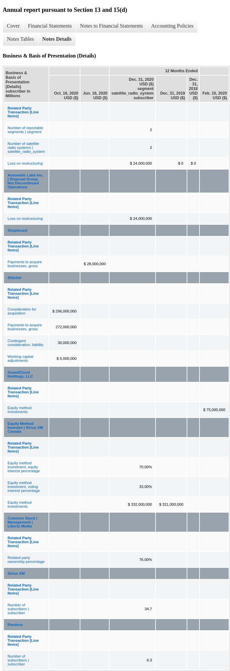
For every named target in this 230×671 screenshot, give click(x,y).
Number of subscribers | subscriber (18, 609)
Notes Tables (20, 39)
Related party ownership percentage (26, 560)
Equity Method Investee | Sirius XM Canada (25, 427)
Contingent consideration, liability (25, 343)
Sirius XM (16, 573)
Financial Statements (50, 26)
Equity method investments (20, 410)
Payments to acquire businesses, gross (25, 264)
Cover (13, 26)
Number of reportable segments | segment (25, 130)
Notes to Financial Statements (111, 26)
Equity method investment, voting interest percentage (24, 487)
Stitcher (15, 278)
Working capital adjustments (20, 358)
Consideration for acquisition (22, 311)
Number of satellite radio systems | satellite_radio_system (26, 147)
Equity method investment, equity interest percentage (24, 467)
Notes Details (57, 39)
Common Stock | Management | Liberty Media (22, 522)
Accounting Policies (172, 26)
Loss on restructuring (25, 163)
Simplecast (18, 230)
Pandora (15, 625)
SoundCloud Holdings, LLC (20, 374)
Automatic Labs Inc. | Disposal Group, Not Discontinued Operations (25, 181)
